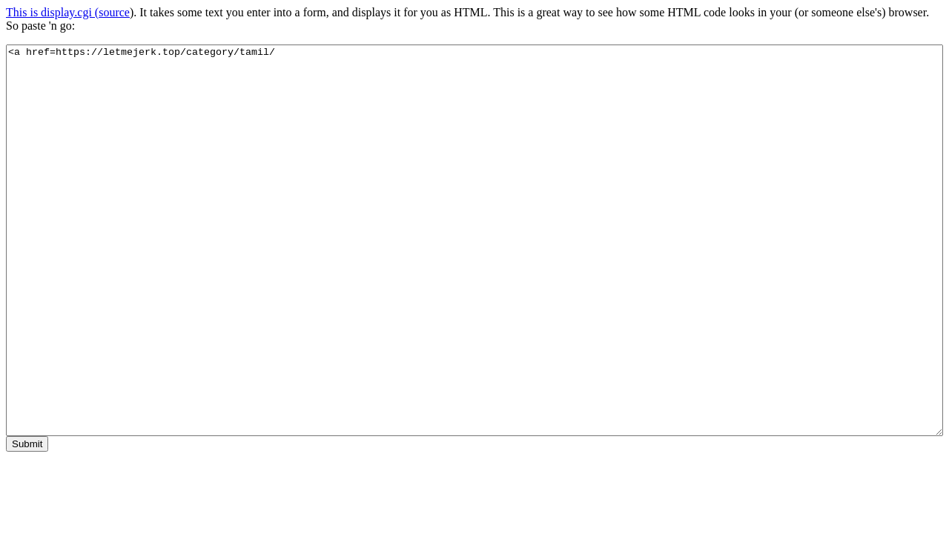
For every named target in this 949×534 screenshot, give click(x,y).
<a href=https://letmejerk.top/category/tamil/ (474, 240)
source (114, 12)
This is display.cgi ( (52, 12)
